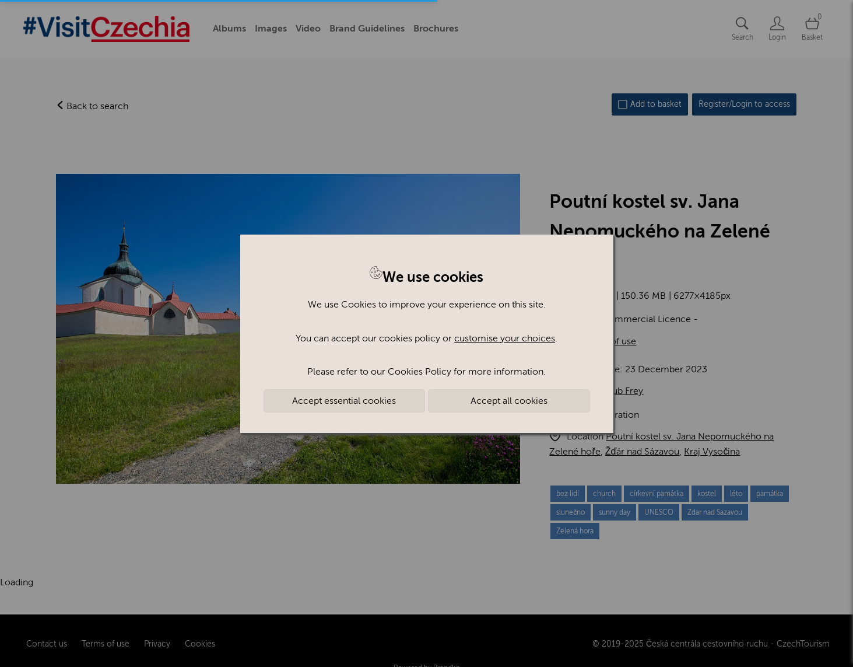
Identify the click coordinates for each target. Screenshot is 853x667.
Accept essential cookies (344, 401)
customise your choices (504, 338)
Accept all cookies (509, 401)
